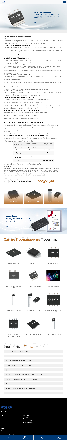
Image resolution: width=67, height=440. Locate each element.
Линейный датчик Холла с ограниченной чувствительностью (24, 374)
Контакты (58, 437)
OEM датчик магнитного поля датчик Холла (19, 360)
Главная (2, 31)
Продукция (25, 437)
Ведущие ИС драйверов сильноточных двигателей (21, 379)
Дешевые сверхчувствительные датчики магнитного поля (23, 370)
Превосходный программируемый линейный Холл (21, 388)
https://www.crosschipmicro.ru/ (35, 137)
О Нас (42, 437)
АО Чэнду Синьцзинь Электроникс (34, 163)
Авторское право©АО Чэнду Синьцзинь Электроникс (12, 434)
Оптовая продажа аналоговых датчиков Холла (20, 351)
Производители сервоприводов (15, 383)
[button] (61, 195)
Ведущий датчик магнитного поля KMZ (18, 393)
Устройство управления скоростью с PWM (18, 365)
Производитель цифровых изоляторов (18, 356)
